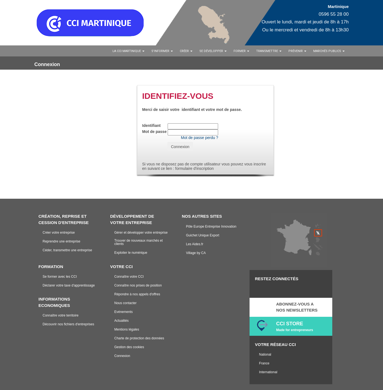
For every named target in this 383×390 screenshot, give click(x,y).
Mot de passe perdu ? (199, 137)
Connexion (180, 146)
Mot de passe (154, 131)
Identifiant (151, 125)
